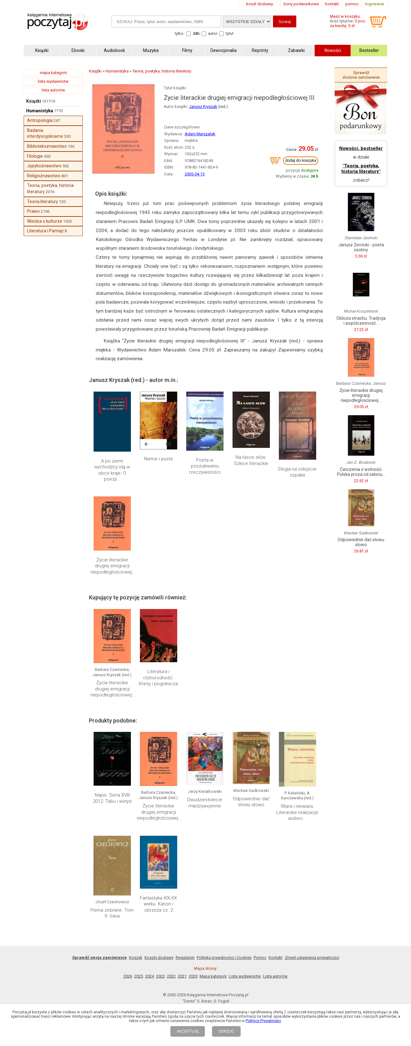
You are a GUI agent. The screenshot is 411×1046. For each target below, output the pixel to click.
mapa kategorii (53, 72)
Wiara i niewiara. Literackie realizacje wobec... (297, 812)
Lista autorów (275, 976)
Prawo (33, 211)
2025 (138, 976)
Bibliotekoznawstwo (47, 146)
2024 (149, 976)
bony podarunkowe (301, 4)
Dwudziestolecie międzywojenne (204, 803)
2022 (171, 976)
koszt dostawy (259, 4)
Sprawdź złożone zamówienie (361, 75)
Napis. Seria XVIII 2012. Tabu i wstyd (112, 798)
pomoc (351, 4)
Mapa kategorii (213, 976)
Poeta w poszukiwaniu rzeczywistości (205, 466)
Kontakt (276, 957)
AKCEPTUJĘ (188, 1031)
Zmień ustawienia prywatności (312, 957)
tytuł (229, 33)
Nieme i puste (158, 459)
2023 (160, 976)
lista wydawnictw (53, 81)
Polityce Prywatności (263, 1021)
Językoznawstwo (44, 165)
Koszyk (135, 957)
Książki (33, 101)
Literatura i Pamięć (45, 230)
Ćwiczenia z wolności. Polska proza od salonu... (361, 472)
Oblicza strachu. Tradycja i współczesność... (361, 321)
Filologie (35, 156)
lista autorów (53, 90)
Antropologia (40, 120)
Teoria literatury (42, 201)
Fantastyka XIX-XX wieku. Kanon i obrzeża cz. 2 (158, 904)
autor (212, 33)
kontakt (332, 4)
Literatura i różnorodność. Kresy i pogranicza (158, 677)
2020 (193, 976)
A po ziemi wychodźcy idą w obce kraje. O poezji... (112, 470)
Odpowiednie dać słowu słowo (251, 802)
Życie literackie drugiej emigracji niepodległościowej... (113, 566)
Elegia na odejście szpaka (297, 472)
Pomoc (260, 957)
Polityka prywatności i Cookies (224, 957)
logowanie (374, 4)
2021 (182, 976)
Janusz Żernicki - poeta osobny (361, 247)
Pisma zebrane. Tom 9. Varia (112, 913)
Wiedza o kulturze (44, 221)
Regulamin (185, 957)
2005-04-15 (195, 174)
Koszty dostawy (159, 957)
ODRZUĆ (226, 1031)
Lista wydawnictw (245, 976)
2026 (127, 976)
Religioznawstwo (44, 175)
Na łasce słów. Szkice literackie (251, 460)
